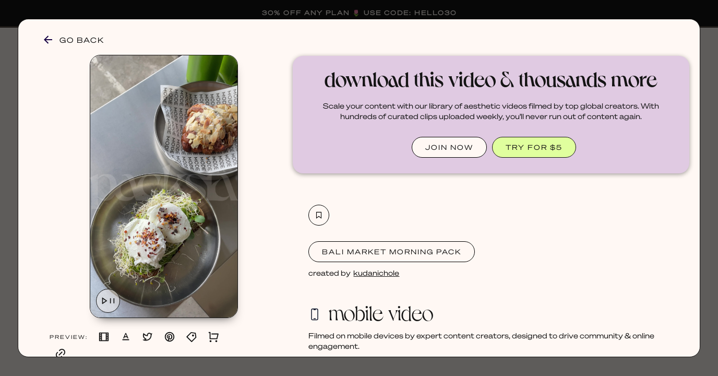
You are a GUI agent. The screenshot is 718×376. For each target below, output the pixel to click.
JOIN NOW (449, 147)
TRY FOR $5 (534, 147)
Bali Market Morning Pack (391, 251)
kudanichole (376, 272)
